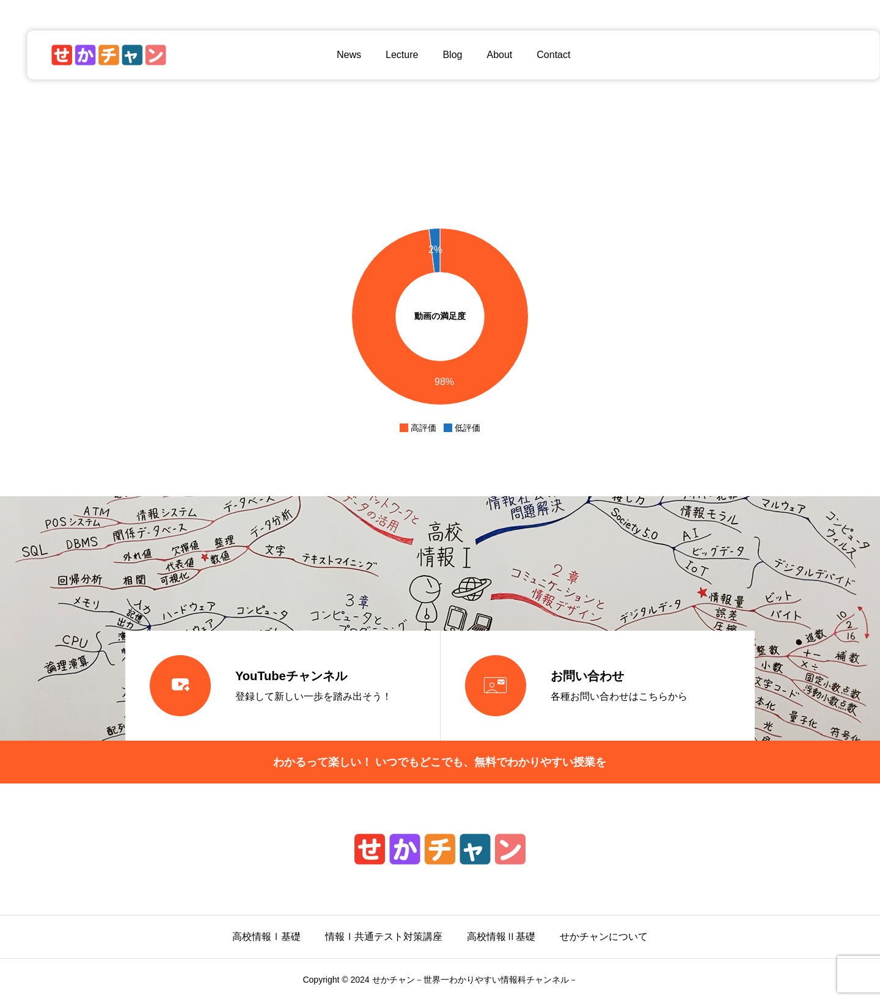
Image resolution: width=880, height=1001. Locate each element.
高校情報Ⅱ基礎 (501, 936)
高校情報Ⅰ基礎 (266, 936)
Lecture (388, 55)
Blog (439, 55)
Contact (540, 55)
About (486, 55)
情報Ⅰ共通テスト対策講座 (383, 936)
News (335, 55)
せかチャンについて (604, 936)
